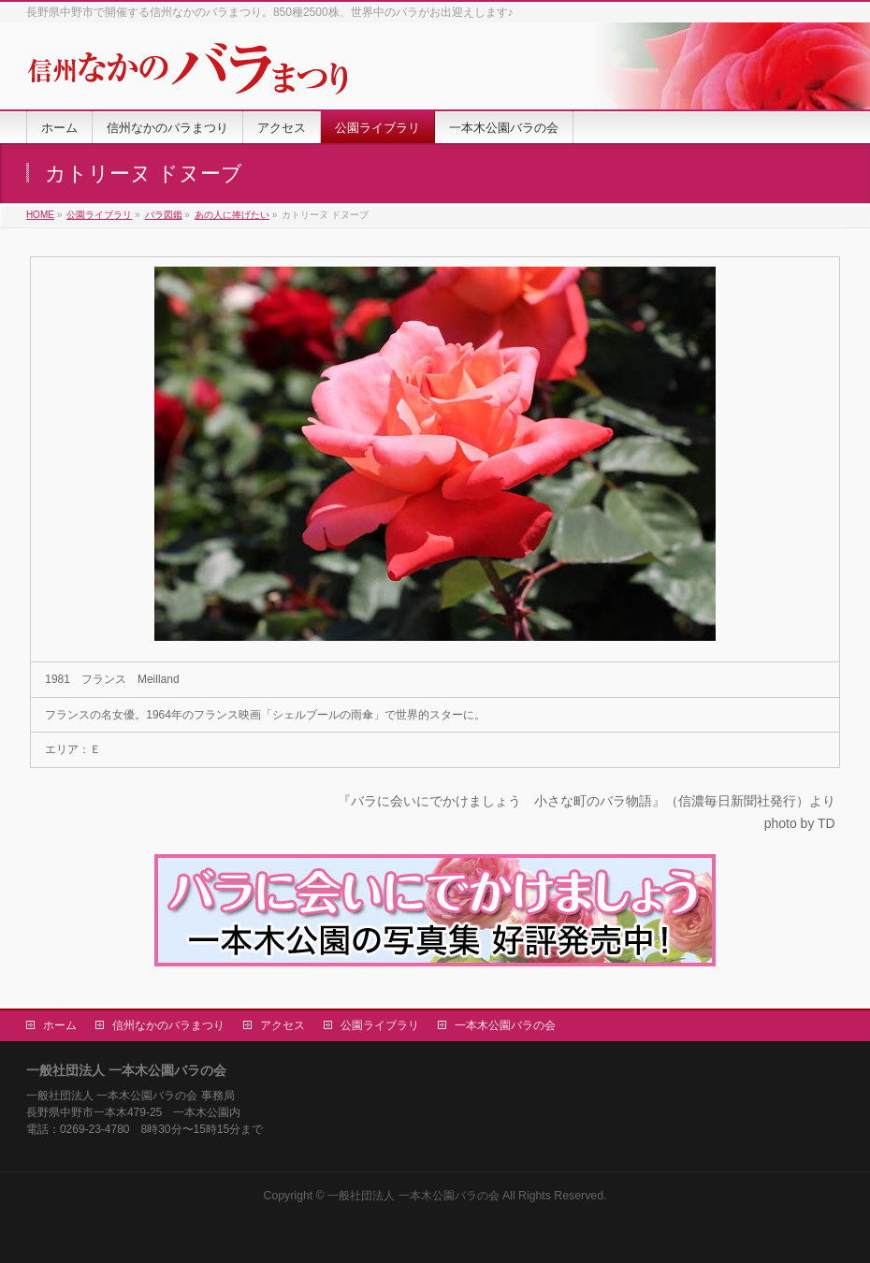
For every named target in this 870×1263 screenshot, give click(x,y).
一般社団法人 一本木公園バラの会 (413, 1195)
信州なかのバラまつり (168, 1025)
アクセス (282, 1025)
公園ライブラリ (380, 1025)
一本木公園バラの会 (505, 1025)
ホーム (60, 1025)
